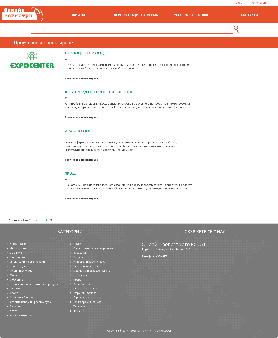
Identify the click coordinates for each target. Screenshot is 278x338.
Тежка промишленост (87, 302)
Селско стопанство (85, 288)
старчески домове (84, 293)
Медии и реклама (21, 270)
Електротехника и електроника (93, 248)
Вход (239, 2)
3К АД (70, 173)
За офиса (16, 253)
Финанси (79, 311)
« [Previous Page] (36, 220)
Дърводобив (18, 248)
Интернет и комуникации (89, 262)
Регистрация (259, 2)
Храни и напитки (20, 315)
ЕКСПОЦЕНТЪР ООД (84, 53)
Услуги (14, 311)
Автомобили (18, 244)
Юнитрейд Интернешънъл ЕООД (99, 92)
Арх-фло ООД (78, 131)
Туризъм (15, 306)
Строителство (82, 297)
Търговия (79, 306)
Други (77, 244)
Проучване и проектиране (81, 78)
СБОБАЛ (15, 288)
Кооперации (18, 266)
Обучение (16, 279)
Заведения (80, 253)
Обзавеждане (82, 275)
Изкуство (78, 257)
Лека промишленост (86, 266)
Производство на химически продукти (34, 284)
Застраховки (18, 257)
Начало (78, 15)
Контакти (249, 15)
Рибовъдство (81, 284)
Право (77, 279)
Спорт (14, 293)
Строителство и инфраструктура (30, 302)
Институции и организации (27, 262)
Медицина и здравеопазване (91, 270)
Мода (13, 275)
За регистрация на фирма (135, 15)
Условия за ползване (192, 15)
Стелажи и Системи (22, 297)
